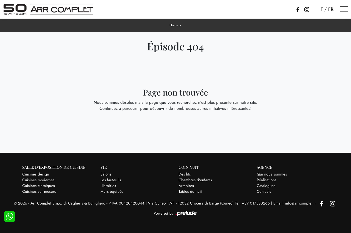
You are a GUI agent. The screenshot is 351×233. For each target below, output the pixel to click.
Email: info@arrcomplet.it (295, 203)
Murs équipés (111, 191)
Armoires (186, 185)
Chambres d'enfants (195, 180)
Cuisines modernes (38, 180)
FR (331, 9)
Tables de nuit (190, 191)
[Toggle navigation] (344, 9)
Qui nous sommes (272, 174)
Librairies (108, 185)
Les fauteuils (110, 180)
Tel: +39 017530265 (253, 203)
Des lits (185, 174)
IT (321, 9)
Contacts (264, 191)
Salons (105, 174)
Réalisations (266, 180)
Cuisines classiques (38, 185)
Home (173, 25)
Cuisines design (35, 174)
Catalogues (266, 185)
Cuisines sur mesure (39, 191)
